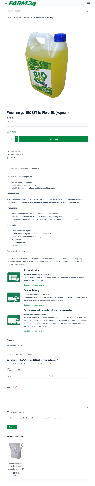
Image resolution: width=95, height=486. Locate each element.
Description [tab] (13, 168)
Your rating (9, 370)
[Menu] (6, 3)
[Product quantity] (12, 139)
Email (51, 376)
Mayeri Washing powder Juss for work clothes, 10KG (16, 466)
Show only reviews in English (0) (19, 354)
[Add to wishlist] (11, 158)
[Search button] (87, 11)
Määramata (20, 154)
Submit (11, 427)
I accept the (18, 412)
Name (10, 376)
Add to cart (54, 139)
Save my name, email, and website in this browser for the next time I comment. (35, 418)
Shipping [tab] (24, 168)
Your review (12, 387)
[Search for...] (45, 11)
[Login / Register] (82, 3)
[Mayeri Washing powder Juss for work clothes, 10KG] (16, 450)
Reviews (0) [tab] (35, 168)
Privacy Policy (22, 412)
